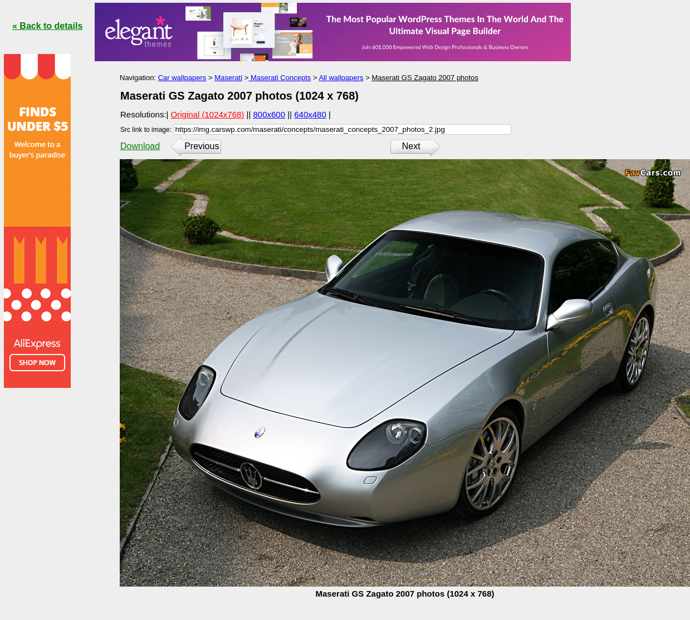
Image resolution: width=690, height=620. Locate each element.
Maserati (228, 77)
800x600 (269, 114)
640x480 (310, 114)
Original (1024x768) (207, 114)
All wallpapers (341, 77)
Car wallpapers (182, 77)
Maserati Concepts (279, 77)
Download (140, 146)
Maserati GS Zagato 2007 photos (424, 77)
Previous (201, 146)
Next (411, 146)
